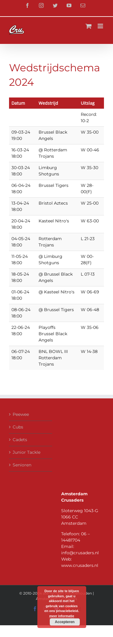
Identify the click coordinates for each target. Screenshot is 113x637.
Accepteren (64, 622)
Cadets (20, 439)
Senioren (22, 465)
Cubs (18, 427)
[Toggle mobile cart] (89, 26)
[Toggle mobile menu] (101, 26)
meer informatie (61, 616)
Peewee (21, 414)
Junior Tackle (26, 452)
